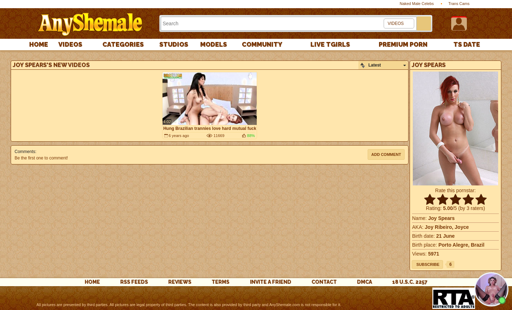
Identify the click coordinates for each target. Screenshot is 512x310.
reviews (179, 282)
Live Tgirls (330, 44)
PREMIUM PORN (403, 44)
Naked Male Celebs (417, 3)
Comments (25, 151)
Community (262, 44)
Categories (123, 44)
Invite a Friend (270, 282)
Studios (173, 44)
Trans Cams (459, 3)
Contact (324, 282)
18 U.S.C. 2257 (409, 282)
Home (38, 44)
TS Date (466, 44)
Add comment (386, 154)
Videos (70, 44)
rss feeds (134, 282)
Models (213, 44)
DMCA (364, 282)
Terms (220, 282)
